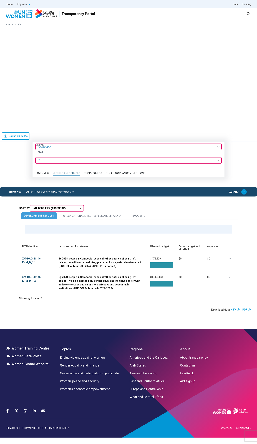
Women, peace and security (79, 387)
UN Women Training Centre (27, 354)
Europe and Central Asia (146, 395)
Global (9, 4)
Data (235, 4)
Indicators (138, 222)
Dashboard (231, 17)
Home (9, 31)
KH (19, 31)
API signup (187, 387)
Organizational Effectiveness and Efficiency (92, 222)
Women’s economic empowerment (85, 395)
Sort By (24, 214)
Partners (180, 17)
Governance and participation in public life (89, 379)
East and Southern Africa (147, 387)
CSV (233, 316)
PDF (244, 316)
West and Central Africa (146, 403)
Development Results (39, 222)
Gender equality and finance (79, 371)
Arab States (138, 371)
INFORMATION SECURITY (57, 434)
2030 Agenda (203, 17)
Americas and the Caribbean (149, 364)
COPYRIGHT (228, 434)
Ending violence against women (82, 364)
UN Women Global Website (27, 370)
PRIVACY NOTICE (32, 434)
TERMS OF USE (13, 434)
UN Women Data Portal (24, 362)
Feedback (187, 379)
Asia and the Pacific (143, 379)
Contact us (188, 371)
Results (160, 17)
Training (246, 4)
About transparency (194, 364)
